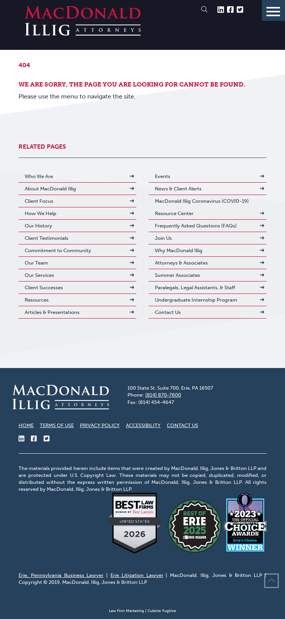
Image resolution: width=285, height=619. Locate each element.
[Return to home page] (83, 33)
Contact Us (168, 312)
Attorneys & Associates (181, 263)
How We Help (40, 213)
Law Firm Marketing (126, 611)
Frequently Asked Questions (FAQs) (196, 226)
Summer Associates (177, 275)
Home (26, 425)
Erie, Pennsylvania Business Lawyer (61, 575)
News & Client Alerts (178, 189)
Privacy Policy (100, 425)
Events (162, 176)
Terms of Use (57, 425)
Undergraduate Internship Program (196, 300)
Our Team (36, 263)
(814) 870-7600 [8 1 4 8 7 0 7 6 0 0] (163, 395)
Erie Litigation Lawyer (136, 575)
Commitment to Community (58, 250)
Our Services (39, 275)
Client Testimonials (46, 238)
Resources (37, 300)
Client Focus (39, 201)
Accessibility (143, 425)
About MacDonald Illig (50, 189)
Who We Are (39, 176)
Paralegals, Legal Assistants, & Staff (195, 287)
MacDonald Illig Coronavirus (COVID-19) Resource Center (202, 207)
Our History (38, 226)
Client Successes (44, 287)
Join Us (163, 238)
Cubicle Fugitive (162, 611)
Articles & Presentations (52, 312)
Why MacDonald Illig (178, 250)
